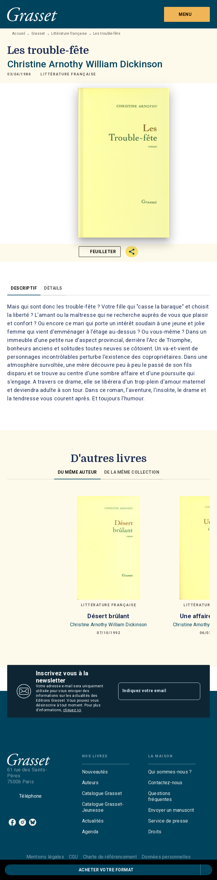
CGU (73, 857)
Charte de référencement (110, 857)
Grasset (38, 33)
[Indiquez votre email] (152, 691)
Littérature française (69, 33)
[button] (68, 74)
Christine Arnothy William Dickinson (85, 64)
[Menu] (187, 14)
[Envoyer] (193, 691)
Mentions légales (45, 857)
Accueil (18, 33)
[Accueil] (32, 14)
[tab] (23, 288)
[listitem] (12, 822)
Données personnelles (166, 857)
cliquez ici (72, 710)
